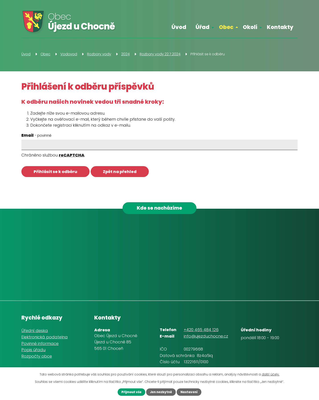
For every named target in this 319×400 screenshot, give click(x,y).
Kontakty (280, 27)
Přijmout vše (128, 392)
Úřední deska (34, 332)
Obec (226, 27)
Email (36, 135)
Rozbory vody (99, 54)
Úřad (202, 27)
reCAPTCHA (71, 155)
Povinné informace (40, 345)
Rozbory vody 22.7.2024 (160, 54)
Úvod (179, 27)
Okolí (250, 27)
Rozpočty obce (36, 358)
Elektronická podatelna (44, 338)
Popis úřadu (33, 351)
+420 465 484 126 (201, 331)
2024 (125, 54)
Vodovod (68, 54)
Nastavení (192, 392)
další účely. (271, 374)
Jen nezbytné (161, 392)
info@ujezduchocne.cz (206, 337)
